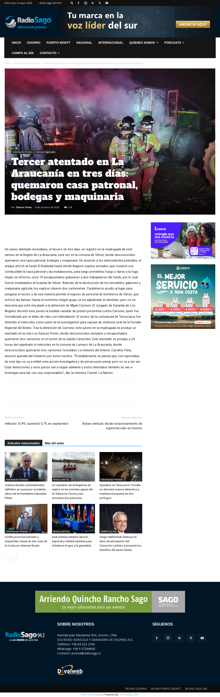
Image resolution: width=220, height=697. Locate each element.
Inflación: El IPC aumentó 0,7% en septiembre (36, 424)
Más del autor (54, 443)
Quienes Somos (143, 42)
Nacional (84, 42)
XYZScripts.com (129, 694)
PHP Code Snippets (92, 694)
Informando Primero (27, 63)
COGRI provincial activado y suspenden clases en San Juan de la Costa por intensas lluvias (26, 541)
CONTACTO (50, 53)
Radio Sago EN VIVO (51, 3)
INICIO (16, 42)
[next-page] (14, 558)
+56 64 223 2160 (83, 644)
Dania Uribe (24, 207)
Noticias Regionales (45, 151)
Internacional (110, 42)
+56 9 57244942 (84, 649)
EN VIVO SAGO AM (196, 689)
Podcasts (175, 42)
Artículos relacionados (23, 443)
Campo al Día (23, 53)
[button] (72, 3)
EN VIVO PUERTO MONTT (166, 689)
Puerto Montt (58, 42)
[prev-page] (7, 558)
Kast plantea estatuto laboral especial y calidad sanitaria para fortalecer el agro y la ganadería (72, 541)
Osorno (33, 42)
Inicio (8, 63)
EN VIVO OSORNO (136, 689)
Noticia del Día (61, 479)
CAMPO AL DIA (108, 531)
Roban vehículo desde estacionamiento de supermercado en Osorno (112, 426)
